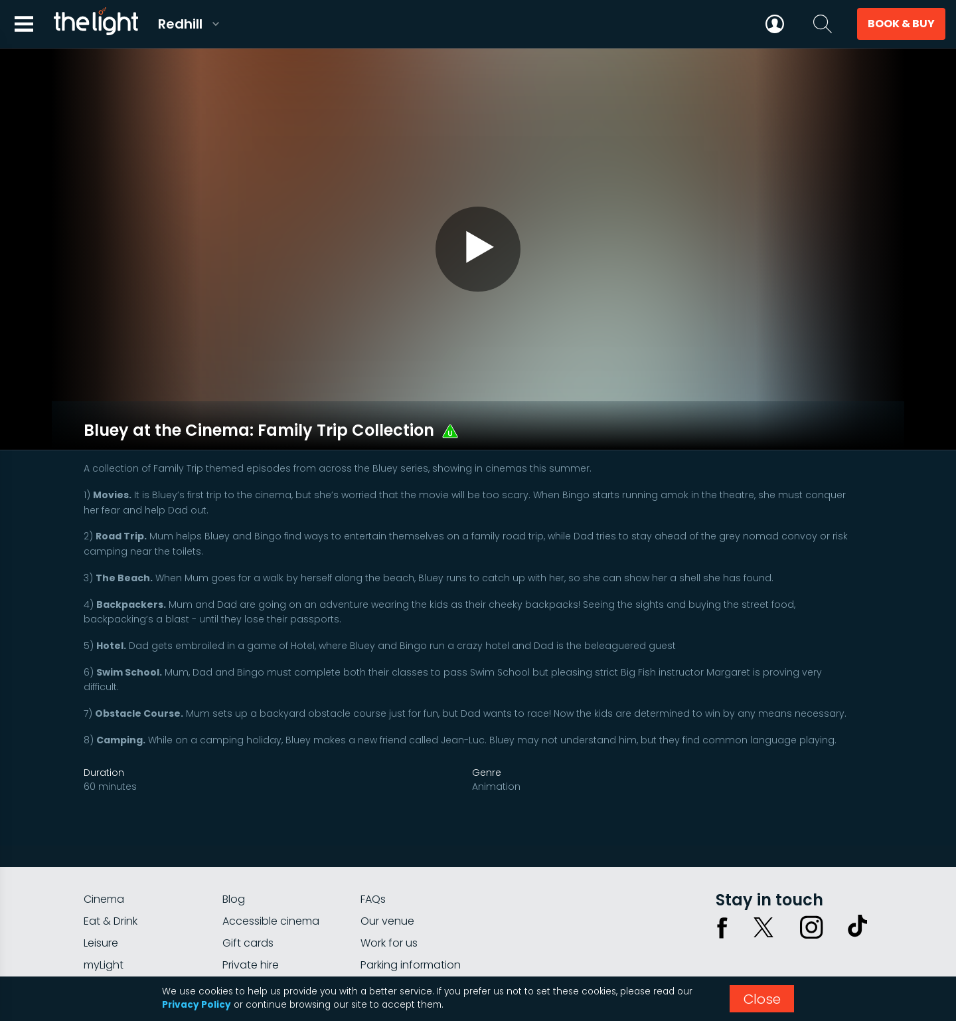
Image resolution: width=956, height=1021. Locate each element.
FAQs (373, 860)
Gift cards (248, 904)
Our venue (387, 882)
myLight (103, 926)
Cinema (104, 860)
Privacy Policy (196, 1004)
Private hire (250, 926)
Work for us (389, 904)
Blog (233, 860)
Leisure (101, 904)
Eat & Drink (110, 882)
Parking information (410, 926)
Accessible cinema (270, 882)
